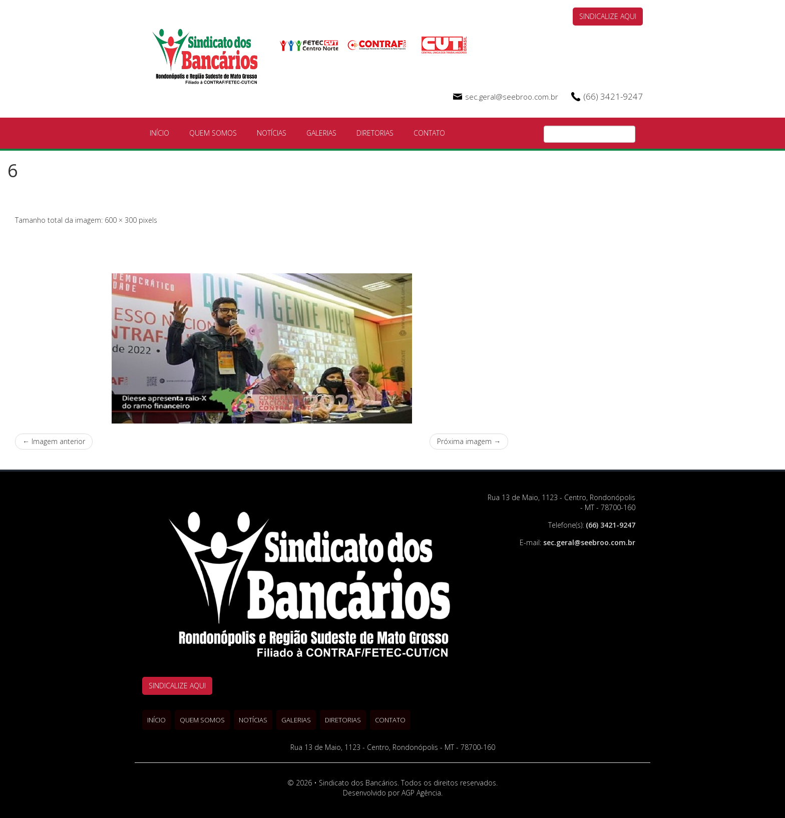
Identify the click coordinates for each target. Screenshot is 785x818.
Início (159, 133)
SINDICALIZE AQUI (607, 16)
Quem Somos (213, 133)
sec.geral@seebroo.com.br (511, 97)
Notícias (271, 133)
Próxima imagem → (469, 441)
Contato (429, 133)
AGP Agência (421, 792)
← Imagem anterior (54, 441)
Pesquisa (627, 135)
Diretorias (375, 133)
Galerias (321, 133)
